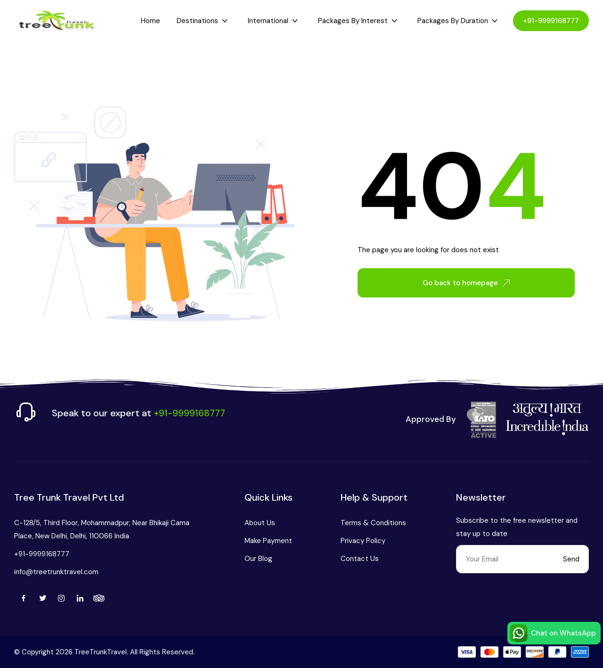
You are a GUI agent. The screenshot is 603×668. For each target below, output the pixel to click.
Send (571, 559)
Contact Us (360, 558)
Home (150, 20)
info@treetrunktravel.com (56, 572)
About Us (259, 523)
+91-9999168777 (551, 20)
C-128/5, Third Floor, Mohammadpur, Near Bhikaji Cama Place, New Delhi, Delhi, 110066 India (101, 529)
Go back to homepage (466, 283)
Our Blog (258, 558)
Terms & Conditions (373, 523)
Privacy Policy (363, 540)
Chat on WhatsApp (553, 633)
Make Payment (268, 540)
